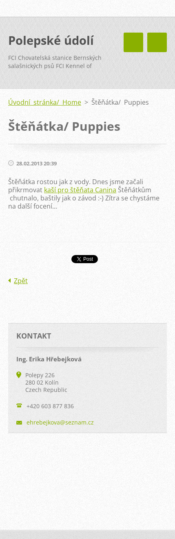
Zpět (21, 280)
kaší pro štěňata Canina (80, 189)
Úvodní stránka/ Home (44, 102)
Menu (157, 42)
